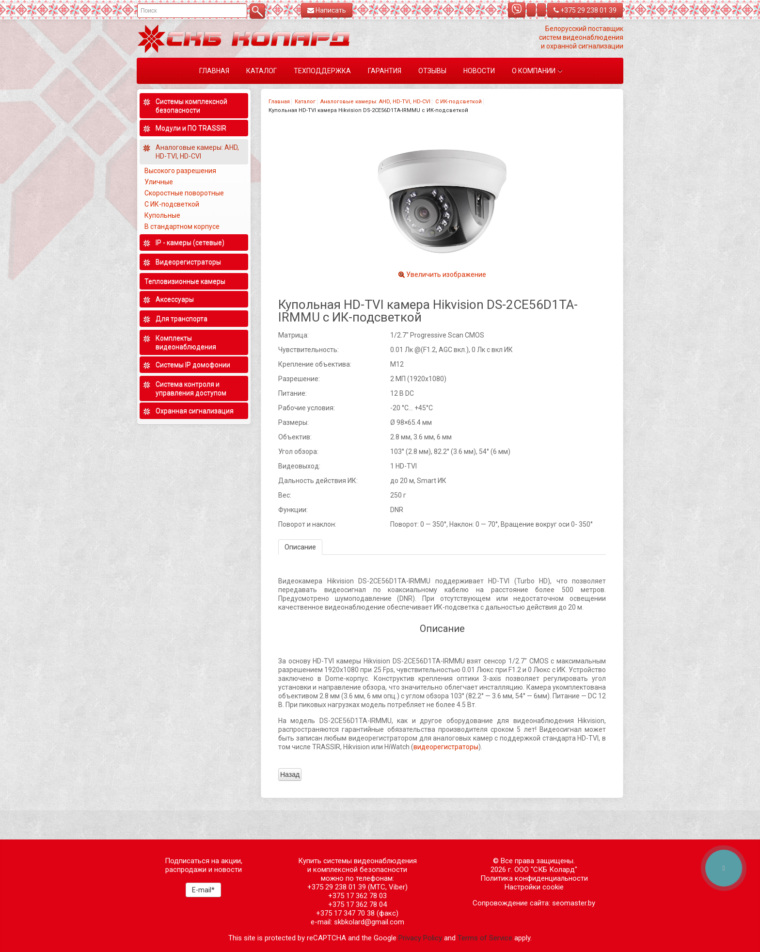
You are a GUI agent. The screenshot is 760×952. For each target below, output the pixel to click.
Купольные (162, 215)
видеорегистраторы (445, 747)
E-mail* (203, 890)
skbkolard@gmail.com (369, 922)
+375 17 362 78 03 (357, 895)
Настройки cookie (534, 887)
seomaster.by (573, 903)
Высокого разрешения (180, 171)
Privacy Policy (420, 938)
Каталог (305, 101)
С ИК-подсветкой (458, 101)
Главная (279, 101)
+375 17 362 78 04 (357, 904)
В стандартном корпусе (182, 226)
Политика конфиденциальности (534, 878)
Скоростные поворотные (184, 193)
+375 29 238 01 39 (585, 10)
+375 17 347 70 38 (345, 913)
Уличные (158, 182)
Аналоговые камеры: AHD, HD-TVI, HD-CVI (375, 101)
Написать (326, 10)
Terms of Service (485, 938)
